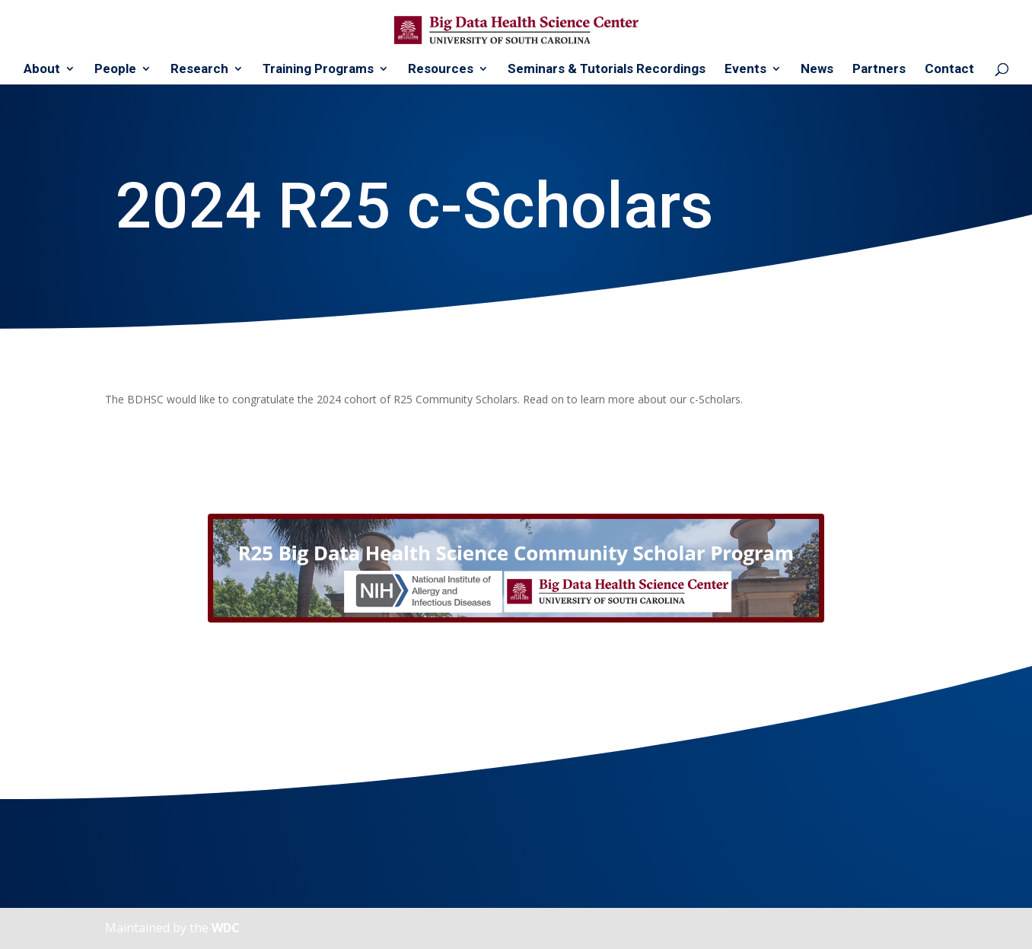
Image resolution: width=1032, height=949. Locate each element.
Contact (949, 69)
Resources (440, 69)
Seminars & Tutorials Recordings (607, 69)
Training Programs (318, 69)
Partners (879, 69)
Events (745, 69)
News (817, 69)
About (42, 69)
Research (199, 69)
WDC (226, 927)
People (115, 69)
